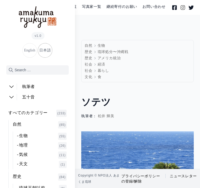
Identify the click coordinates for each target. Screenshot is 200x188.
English (29, 50)
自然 (40, 124)
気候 (43, 155)
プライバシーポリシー (140, 176)
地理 (43, 145)
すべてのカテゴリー (37, 113)
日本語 (45, 50)
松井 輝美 (106, 116)
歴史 (40, 177)
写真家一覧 (91, 7)
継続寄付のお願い (122, 7)
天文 (43, 164)
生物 (43, 136)
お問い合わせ (154, 7)
